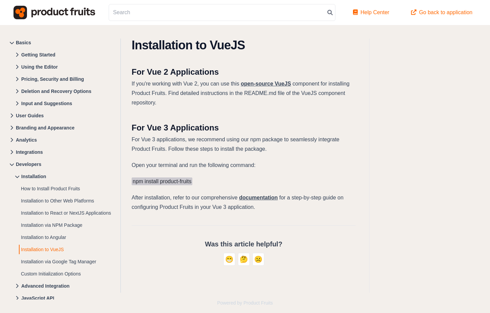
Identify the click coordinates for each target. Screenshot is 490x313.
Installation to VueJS (42, 249)
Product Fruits (258, 303)
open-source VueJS (266, 84)
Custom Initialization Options (51, 273)
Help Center (371, 12)
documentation (258, 197)
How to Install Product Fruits (50, 188)
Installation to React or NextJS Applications (66, 213)
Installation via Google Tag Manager (58, 261)
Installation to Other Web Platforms (57, 200)
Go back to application (441, 12)
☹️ (258, 259)
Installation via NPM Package (51, 225)
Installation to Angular (43, 237)
